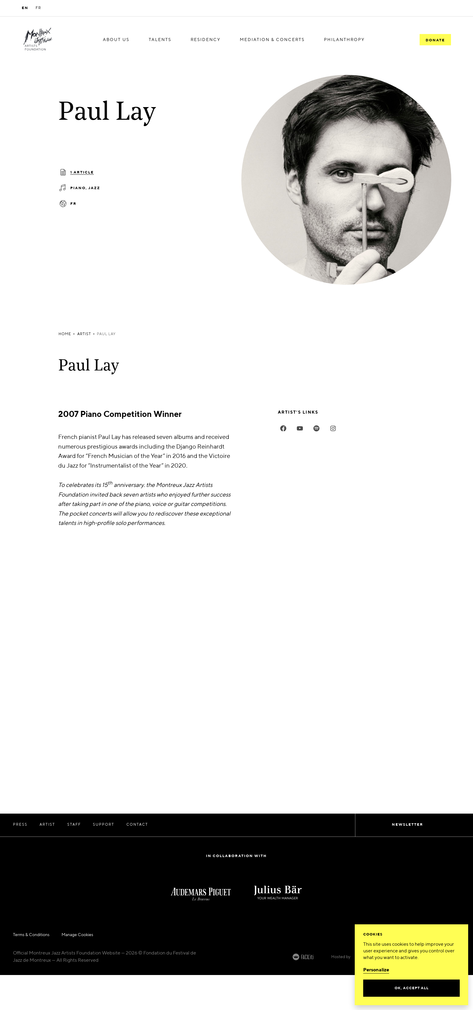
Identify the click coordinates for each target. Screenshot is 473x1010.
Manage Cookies (77, 935)
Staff (74, 825)
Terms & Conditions (31, 935)
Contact (137, 825)
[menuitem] (116, 40)
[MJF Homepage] (38, 40)
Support (103, 825)
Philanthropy (344, 39)
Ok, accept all (412, 988)
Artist (47, 825)
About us (116, 39)
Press (20, 825)
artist (84, 334)
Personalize (376, 970)
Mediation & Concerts (272, 39)
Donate (435, 40)
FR (38, 8)
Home (65, 334)
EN (25, 8)
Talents (160, 39)
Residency (206, 39)
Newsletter (407, 825)
